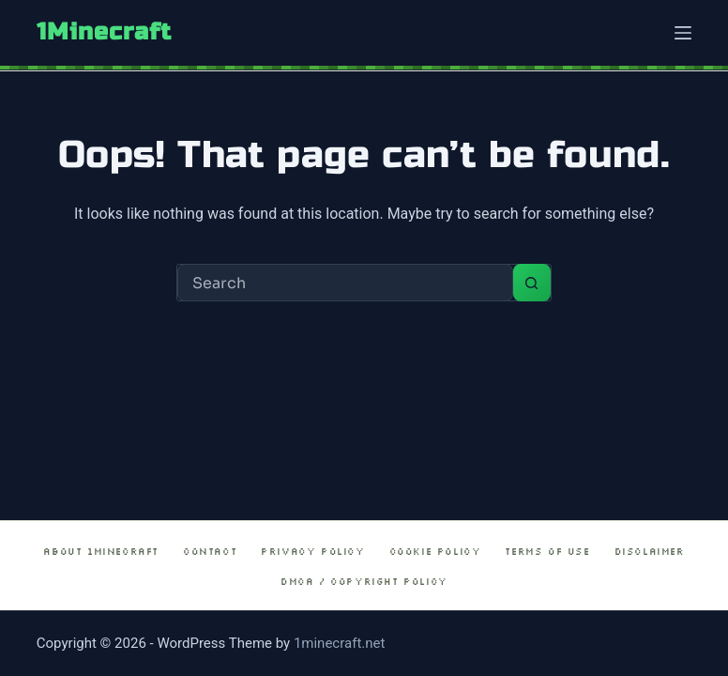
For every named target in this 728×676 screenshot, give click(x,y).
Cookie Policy (435, 551)
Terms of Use (547, 551)
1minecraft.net (340, 643)
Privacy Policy (312, 551)
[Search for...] (345, 282)
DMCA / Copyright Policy (364, 582)
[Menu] (683, 32)
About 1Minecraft (101, 551)
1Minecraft (104, 32)
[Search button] (532, 282)
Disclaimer (649, 551)
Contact (209, 551)
